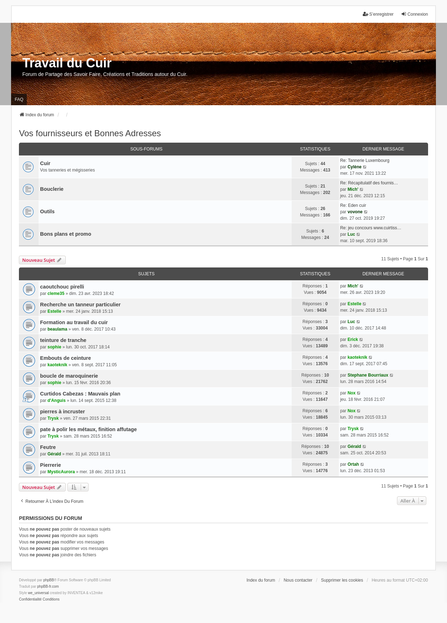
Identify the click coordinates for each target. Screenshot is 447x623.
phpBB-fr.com (48, 586)
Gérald (54, 453)
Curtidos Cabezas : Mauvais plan (80, 394)
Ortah (353, 464)
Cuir (45, 163)
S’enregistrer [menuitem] (378, 14)
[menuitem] (30, 599)
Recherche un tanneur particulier (80, 304)
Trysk (53, 418)
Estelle (54, 311)
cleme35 (55, 293)
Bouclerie (52, 189)
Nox (351, 392)
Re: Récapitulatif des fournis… (369, 182)
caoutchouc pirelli (62, 287)
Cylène (354, 166)
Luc (351, 234)
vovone (354, 211)
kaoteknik (57, 364)
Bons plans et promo (65, 234)
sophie (54, 346)
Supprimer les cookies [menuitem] (342, 580)
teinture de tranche (63, 340)
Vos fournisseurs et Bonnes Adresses (90, 133)
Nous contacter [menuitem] (297, 580)
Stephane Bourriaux (367, 375)
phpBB (48, 580)
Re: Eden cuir (353, 205)
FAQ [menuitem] (19, 99)
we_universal (38, 593)
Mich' (352, 189)
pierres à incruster (62, 411)
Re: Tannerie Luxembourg (365, 160)
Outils (47, 211)
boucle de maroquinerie (69, 376)
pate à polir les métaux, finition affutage (88, 429)
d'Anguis (56, 400)
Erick (352, 339)
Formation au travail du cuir (74, 322)
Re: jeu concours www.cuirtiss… (370, 227)
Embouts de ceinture (65, 358)
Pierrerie (50, 465)
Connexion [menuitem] (414, 14)
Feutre (48, 447)
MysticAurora (61, 471)
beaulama (57, 329)
